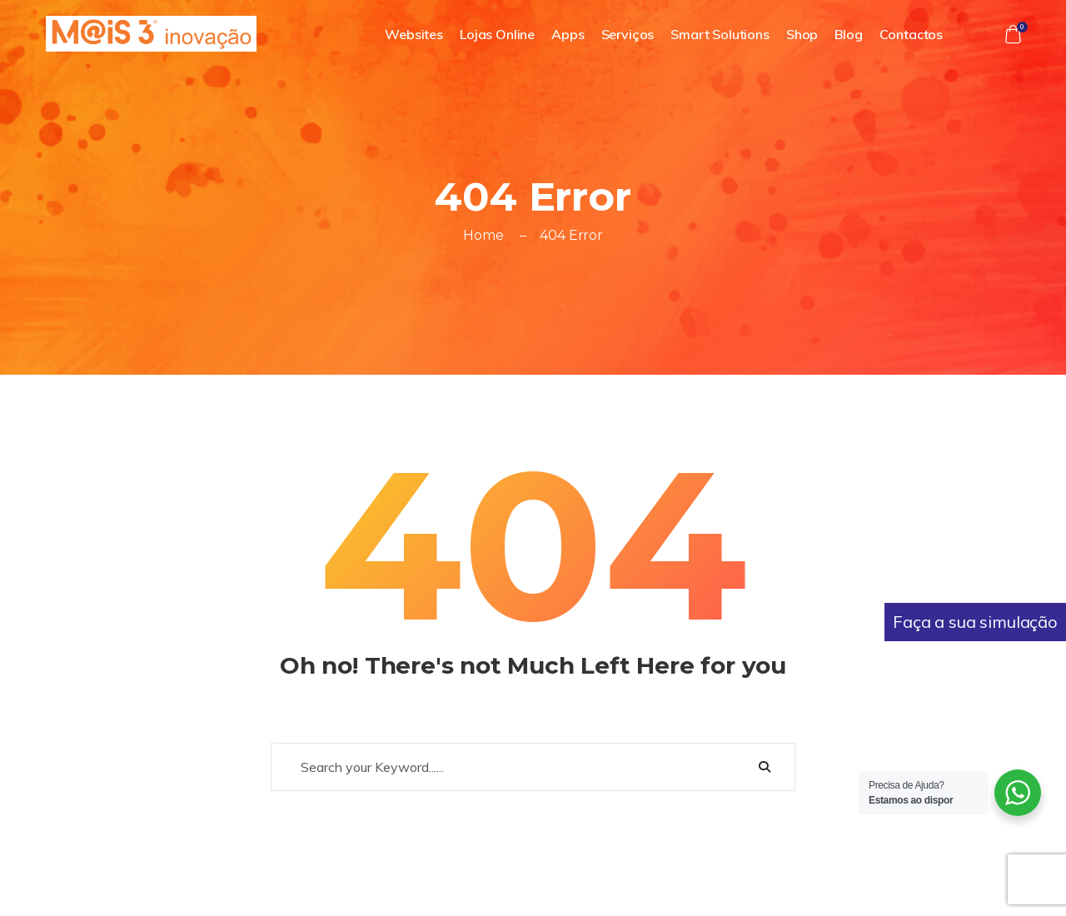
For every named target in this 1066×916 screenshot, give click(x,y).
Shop (802, 34)
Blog (848, 34)
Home (483, 235)
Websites (414, 34)
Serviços (628, 34)
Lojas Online (497, 34)
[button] (1012, 34)
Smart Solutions (720, 34)
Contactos (911, 34)
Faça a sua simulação (975, 621)
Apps (567, 34)
